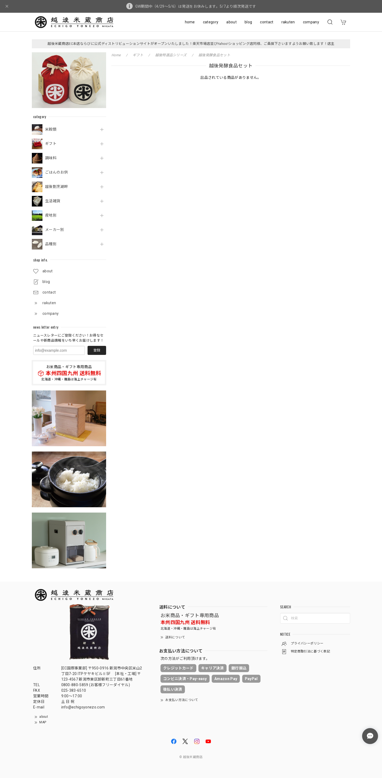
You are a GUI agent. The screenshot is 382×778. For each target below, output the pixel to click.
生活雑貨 (52, 201)
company (311, 22)
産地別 (51, 215)
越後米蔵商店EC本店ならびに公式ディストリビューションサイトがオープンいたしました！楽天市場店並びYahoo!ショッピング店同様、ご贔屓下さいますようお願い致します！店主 (190, 44)
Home (116, 55)
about (231, 22)
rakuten (288, 22)
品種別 (51, 244)
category (211, 22)
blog (248, 22)
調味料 (51, 158)
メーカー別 (54, 229)
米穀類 (51, 129)
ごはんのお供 (56, 172)
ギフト (51, 143)
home (190, 22)
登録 (96, 350)
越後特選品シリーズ (171, 55)
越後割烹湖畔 (56, 186)
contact (266, 22)
